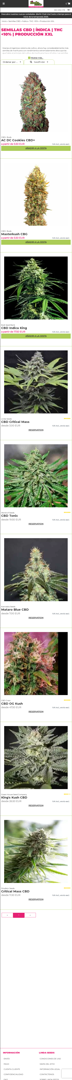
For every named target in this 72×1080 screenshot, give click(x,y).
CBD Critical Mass (15, 422)
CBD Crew (6, 700)
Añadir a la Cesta (36, 148)
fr (63, 10)
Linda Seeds (6, 419)
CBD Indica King (14, 328)
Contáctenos (47, 1074)
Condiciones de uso (50, 1059)
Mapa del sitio (47, 1064)
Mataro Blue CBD (15, 609)
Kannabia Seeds (8, 606)
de (55, 10)
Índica (25, 21)
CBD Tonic (9, 515)
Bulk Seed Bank (8, 325)
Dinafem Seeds (8, 888)
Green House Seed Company (14, 794)
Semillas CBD (14, 21)
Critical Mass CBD (15, 891)
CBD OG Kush (12, 703)
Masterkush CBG (14, 234)
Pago (6, 1064)
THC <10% (33, 21)
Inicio (4, 21)
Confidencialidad (13, 1074)
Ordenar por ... (11, 62)
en (59, 10)
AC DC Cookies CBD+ (18, 140)
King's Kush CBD (14, 797)
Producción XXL (47, 21)
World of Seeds (7, 513)
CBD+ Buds (6, 137)
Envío (7, 1059)
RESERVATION (36, 430)
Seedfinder (39, 62)
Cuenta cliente (12, 1069)
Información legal (50, 1069)
